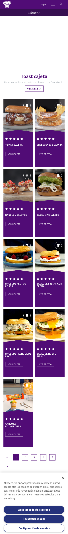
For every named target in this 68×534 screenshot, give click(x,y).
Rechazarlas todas (34, 518)
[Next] (7, 466)
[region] (34, 503)
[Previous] (7, 457)
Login (43, 4)
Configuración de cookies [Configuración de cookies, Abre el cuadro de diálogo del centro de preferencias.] (34, 528)
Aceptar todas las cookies (34, 509)
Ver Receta (34, 88)
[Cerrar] (63, 478)
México (34, 12)
